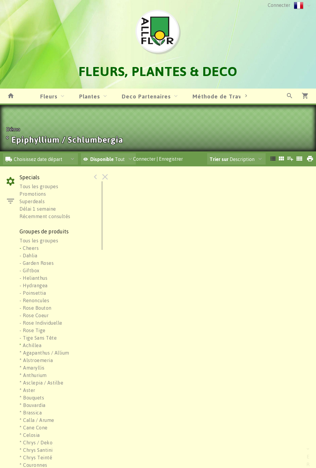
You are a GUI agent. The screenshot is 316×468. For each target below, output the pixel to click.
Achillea (30, 345)
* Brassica (30, 413)
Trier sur (219, 159)
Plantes (89, 96)
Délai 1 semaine (37, 209)
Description (232, 159)
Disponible (102, 159)
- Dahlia (28, 256)
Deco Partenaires (146, 96)
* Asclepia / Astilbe (41, 383)
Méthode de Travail (220, 96)
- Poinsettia (32, 293)
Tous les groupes (38, 186)
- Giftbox (29, 270)
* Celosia (29, 435)
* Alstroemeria (36, 360)
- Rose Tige (32, 330)
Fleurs (49, 96)
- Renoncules (34, 300)
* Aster (27, 390)
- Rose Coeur (34, 315)
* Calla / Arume (36, 420)
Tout (104, 159)
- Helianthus (33, 278)
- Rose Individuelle (40, 323)
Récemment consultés (44, 216)
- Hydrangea (33, 285)
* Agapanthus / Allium (44, 353)
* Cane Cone (33, 428)
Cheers (29, 248)
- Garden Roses (36, 263)
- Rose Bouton (35, 308)
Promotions (32, 194)
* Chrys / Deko (35, 443)
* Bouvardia (32, 405)
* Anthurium (33, 375)
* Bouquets (31, 398)
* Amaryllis (32, 368)
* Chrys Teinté (35, 458)
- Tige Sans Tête (38, 338)
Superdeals (32, 201)
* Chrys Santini (36, 450)
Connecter (279, 5)
